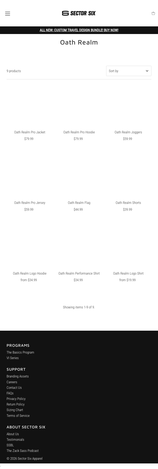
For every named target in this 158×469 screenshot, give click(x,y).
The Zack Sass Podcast (23, 454)
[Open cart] (153, 13)
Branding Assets (18, 378)
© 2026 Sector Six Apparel (25, 458)
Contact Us (14, 390)
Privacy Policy (16, 401)
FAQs (10, 395)
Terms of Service (18, 418)
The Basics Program (20, 353)
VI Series (13, 359)
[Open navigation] (7, 13)
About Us (13, 438)
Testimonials (15, 443)
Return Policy (15, 406)
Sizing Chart (15, 412)
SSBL (10, 449)
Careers (12, 384)
